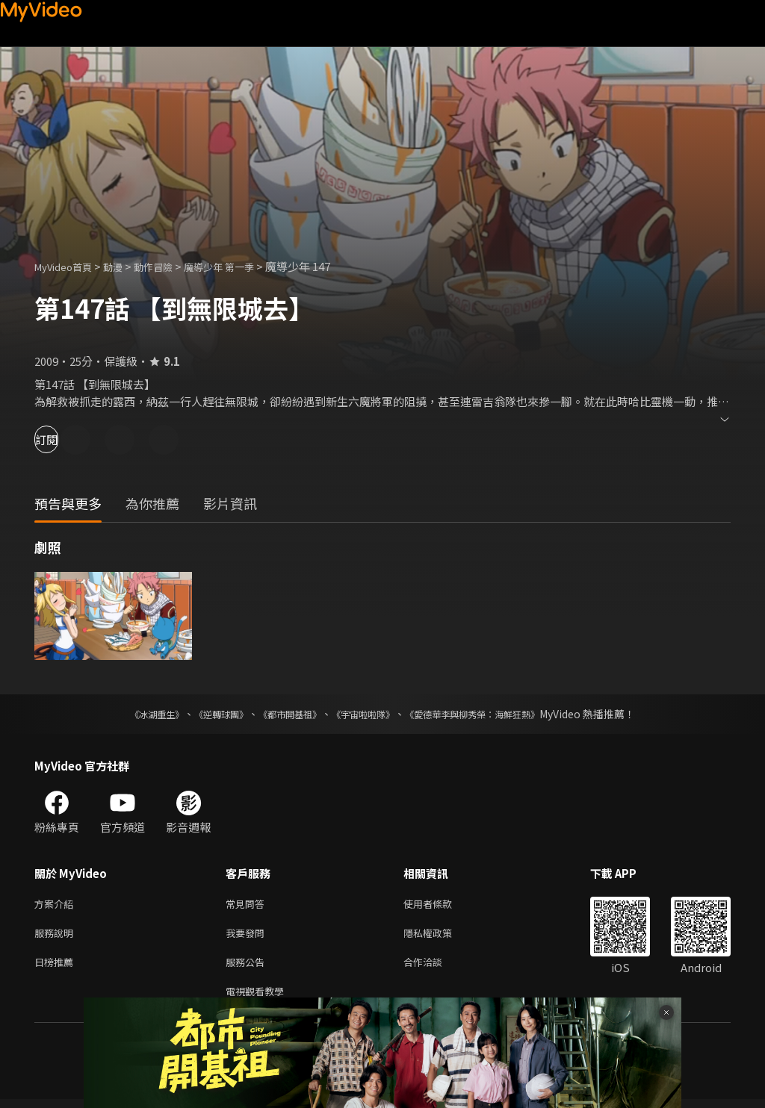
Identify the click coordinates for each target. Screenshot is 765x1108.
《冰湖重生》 (130, 713)
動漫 (125, 266)
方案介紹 (56, 904)
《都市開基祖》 (282, 713)
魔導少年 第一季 (243, 266)
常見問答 (248, 904)
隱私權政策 (440, 936)
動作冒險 (169, 266)
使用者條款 (440, 904)
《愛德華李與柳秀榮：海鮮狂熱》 (491, 713)
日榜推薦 (56, 967)
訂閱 (64, 439)
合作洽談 (434, 967)
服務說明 (56, 936)
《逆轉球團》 (204, 713)
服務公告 (248, 967)
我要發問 (248, 936)
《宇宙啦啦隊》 (366, 713)
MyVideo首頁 (68, 266)
